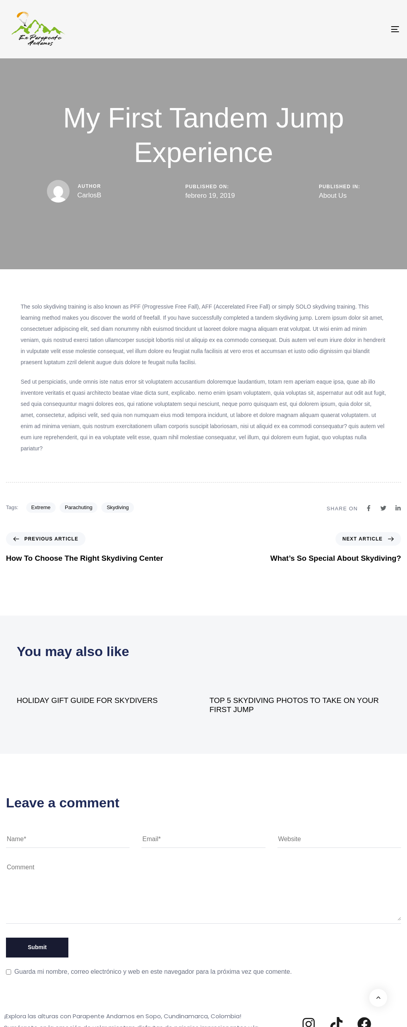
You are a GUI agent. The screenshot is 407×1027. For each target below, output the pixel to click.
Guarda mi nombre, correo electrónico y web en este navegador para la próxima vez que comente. (153, 971)
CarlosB (89, 195)
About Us (333, 195)
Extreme (40, 507)
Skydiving (118, 507)
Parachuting (78, 507)
